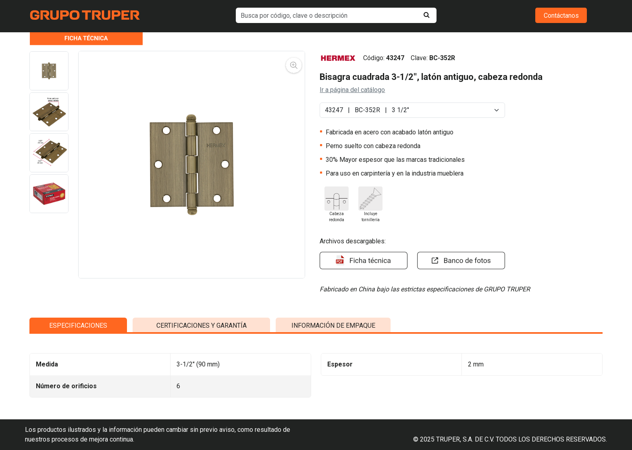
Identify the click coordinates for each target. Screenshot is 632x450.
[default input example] (336, 15)
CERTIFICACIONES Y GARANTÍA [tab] (201, 396)
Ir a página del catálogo (352, 90)
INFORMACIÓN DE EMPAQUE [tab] (333, 396)
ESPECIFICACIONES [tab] (78, 396)
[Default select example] (412, 110)
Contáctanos (561, 15)
